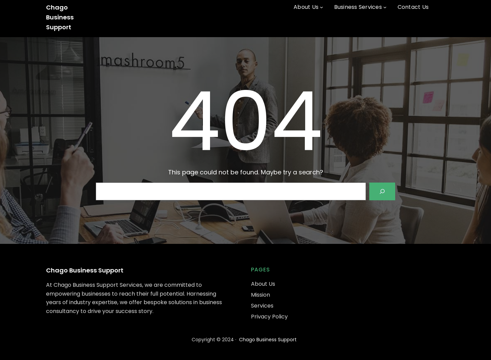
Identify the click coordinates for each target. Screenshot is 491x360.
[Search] (382, 191)
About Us (263, 284)
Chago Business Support (60, 17)
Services (262, 306)
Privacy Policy (269, 316)
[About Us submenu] (321, 7)
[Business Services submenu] (385, 7)
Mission (260, 295)
